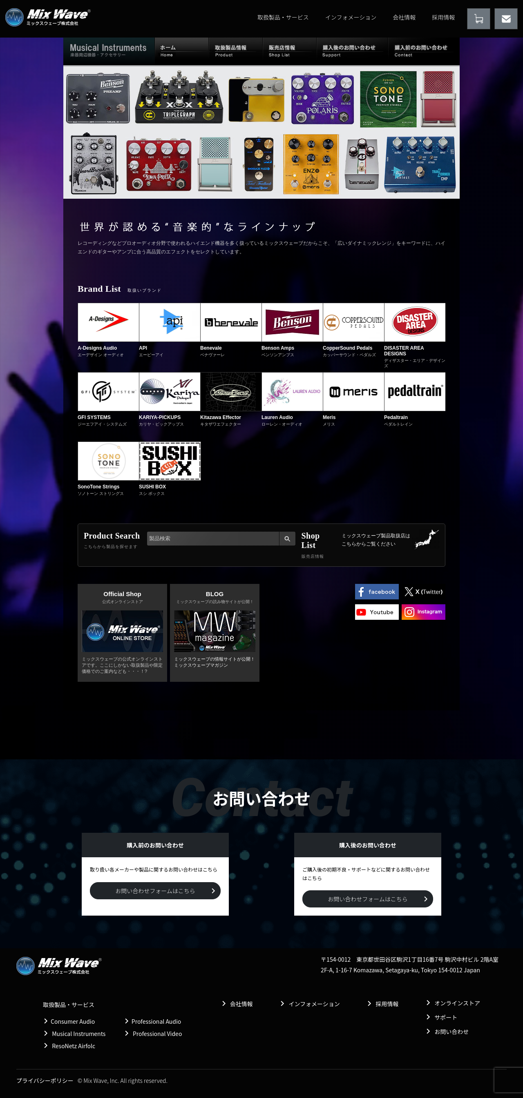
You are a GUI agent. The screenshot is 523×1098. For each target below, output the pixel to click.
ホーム (181, 51)
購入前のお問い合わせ (424, 51)
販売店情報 (290, 51)
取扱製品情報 (236, 51)
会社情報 (404, 17)
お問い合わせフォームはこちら (155, 891)
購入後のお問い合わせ (352, 51)
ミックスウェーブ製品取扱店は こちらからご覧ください (376, 540)
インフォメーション (350, 17)
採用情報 (443, 17)
